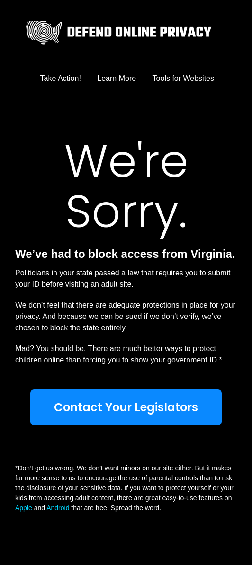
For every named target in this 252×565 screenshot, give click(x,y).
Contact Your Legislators (126, 407)
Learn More (116, 78)
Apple (23, 508)
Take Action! (60, 78)
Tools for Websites (183, 78)
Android (57, 508)
